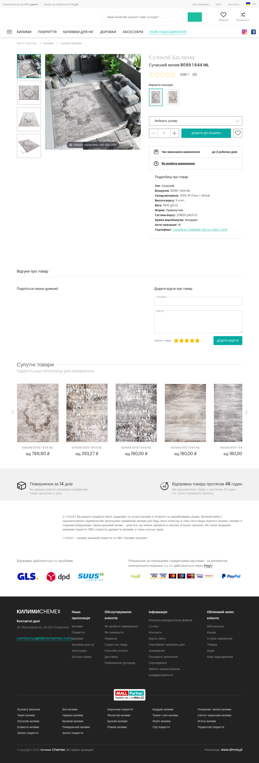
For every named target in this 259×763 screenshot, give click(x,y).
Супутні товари (35, 364)
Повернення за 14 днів (52, 484)
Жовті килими (161, 721)
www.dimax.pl (231, 750)
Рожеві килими (116, 727)
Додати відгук (228, 341)
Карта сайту (157, 638)
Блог (219, 4)
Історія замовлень (219, 638)
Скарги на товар (116, 644)
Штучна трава (82, 657)
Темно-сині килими (165, 715)
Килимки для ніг (78, 31)
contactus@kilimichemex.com (44, 638)
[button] (195, 121)
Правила (111, 638)
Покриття (47, 31)
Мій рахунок (196, 20)
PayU (208, 565)
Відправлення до (20, 4)
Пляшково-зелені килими (214, 709)
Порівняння (234, 20)
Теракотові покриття (210, 727)
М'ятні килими (206, 721)
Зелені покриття (27, 733)
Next (24, 163)
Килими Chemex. (53, 750)
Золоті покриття (72, 733)
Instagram (244, 31)
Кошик (252, 20)
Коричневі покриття (120, 709)
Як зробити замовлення (178, 163)
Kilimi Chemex (27, 43)
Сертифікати (158, 663)
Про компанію (200, 4)
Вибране (215, 20)
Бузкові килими (117, 721)
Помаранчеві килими (76, 727)
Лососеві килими (28, 721)
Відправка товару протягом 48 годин (206, 484)
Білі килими (69, 709)
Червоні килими (72, 715)
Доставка (111, 657)
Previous (33, 163)
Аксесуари (133, 31)
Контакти (233, 4)
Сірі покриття (161, 727)
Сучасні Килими (71, 43)
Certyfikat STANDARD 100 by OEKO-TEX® (200, 230)
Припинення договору (120, 663)
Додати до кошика (206, 133)
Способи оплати (116, 650)
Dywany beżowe (28, 709)
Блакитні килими (28, 727)
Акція (211, 650)
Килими (24, 31)
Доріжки (108, 31)
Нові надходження (168, 31)
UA (254, 4)
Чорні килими (26, 715)
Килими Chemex (21, 17)
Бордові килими (162, 709)
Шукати (172, 17)
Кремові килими (72, 721)
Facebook (253, 31)
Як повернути (114, 632)
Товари (212, 644)
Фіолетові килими (118, 715)
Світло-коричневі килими (214, 715)
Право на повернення (61, 4)
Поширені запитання (163, 657)
